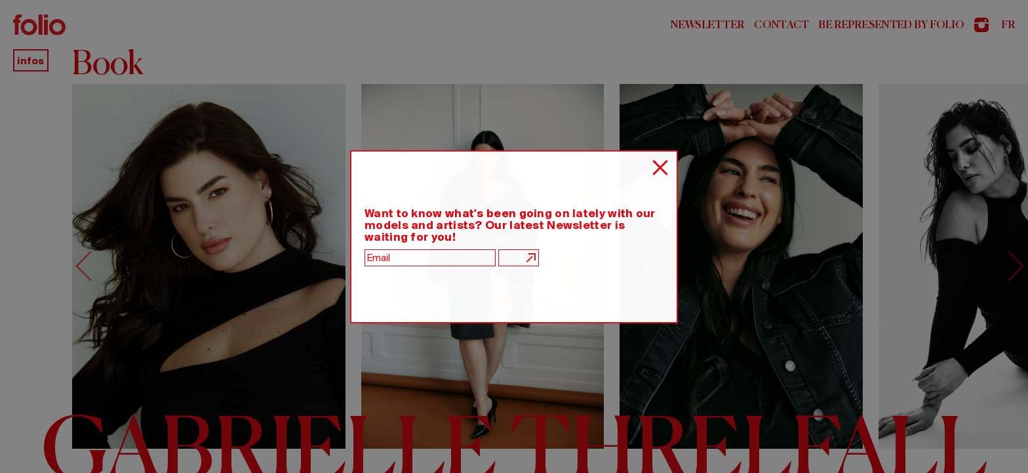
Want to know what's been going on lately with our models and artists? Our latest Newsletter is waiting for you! (510, 225)
